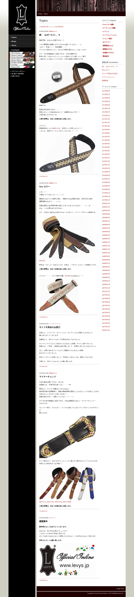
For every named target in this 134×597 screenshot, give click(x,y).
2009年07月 (106, 221)
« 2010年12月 (43, 27)
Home (40, 14)
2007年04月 (106, 316)
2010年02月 (106, 196)
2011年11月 (106, 122)
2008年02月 (106, 281)
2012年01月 (106, 115)
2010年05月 (106, 186)
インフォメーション (55, 323)
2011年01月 (106, 158)
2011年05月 (106, 144)
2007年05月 (106, 312)
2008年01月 (106, 284)
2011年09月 (106, 129)
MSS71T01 (50, 502)
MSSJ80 (68, 276)
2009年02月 (106, 239)
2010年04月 (106, 189)
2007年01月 (106, 327)
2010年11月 (106, 165)
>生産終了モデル (108, 53)
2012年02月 (106, 112)
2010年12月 (106, 161)
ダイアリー (52, 518)
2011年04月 (106, 147)
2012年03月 (106, 108)
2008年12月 (106, 246)
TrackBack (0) (43, 176)
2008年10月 (106, 253)
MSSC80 (42, 261)
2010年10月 (106, 168)
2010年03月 (106, 193)
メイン (51, 27)
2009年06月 (106, 225)
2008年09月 (106, 256)
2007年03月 (106, 320)
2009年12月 (106, 203)
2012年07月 (106, 94)
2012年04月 (106, 105)
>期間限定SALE (107, 46)
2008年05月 (106, 270)
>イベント (105, 31)
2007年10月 (106, 295)
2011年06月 (106, 140)
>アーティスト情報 (109, 28)
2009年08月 (106, 217)
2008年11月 (106, 249)
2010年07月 (106, 179)
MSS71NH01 (67, 502)
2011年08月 (106, 133)
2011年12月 (106, 119)
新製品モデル (53, 31)
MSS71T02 (58, 502)
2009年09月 (106, 214)
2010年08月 (106, 175)
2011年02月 (106, 154)
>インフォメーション (109, 35)
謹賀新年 (105, 80)
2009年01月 (106, 242)
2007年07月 (106, 305)
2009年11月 (106, 207)
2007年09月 (106, 298)
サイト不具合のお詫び (110, 73)
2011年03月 (106, 151)
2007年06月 (106, 309)
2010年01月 (106, 200)
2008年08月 (106, 260)
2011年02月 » (59, 27)
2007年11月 (106, 291)
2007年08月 (106, 302)
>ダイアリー (106, 42)
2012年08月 (106, 91)
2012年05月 (106, 101)
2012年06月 (106, 98)
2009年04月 (106, 232)
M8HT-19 (55, 128)
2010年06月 (106, 182)
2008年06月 (106, 267)
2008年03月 (106, 277)
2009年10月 (106, 210)
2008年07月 (106, 263)
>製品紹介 (105, 56)
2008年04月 (106, 274)
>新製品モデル (107, 49)
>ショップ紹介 (107, 38)
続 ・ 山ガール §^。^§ (109, 66)
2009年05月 (106, 228)
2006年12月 (106, 330)
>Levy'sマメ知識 (108, 24)
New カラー (106, 70)
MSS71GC (42, 502)
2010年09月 (106, 172)
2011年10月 (106, 126)
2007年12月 (106, 288)
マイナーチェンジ (108, 77)
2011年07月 (106, 137)
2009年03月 (106, 235)
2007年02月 (106, 323)
